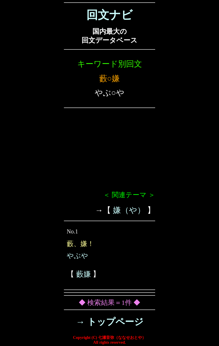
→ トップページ (109, 322)
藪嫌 (83, 274)
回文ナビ (109, 15)
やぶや (77, 255)
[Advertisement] (109, 151)
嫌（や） (129, 210)
